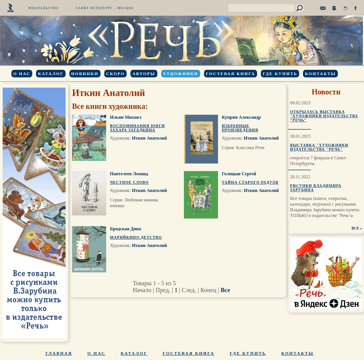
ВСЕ (355, 228)
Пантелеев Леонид (129, 173)
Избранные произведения (240, 128)
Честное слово (129, 182)
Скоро (115, 73)
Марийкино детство (136, 237)
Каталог (50, 73)
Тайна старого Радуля (250, 182)
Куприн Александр (241, 117)
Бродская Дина (125, 228)
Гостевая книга (230, 73)
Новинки (85, 73)
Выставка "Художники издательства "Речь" (319, 147)
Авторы (143, 73)
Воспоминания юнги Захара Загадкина (137, 128)
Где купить (280, 73)
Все (225, 290)
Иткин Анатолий (149, 138)
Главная (59, 353)
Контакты (320, 73)
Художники (180, 73)
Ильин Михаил (125, 117)
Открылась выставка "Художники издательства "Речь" (324, 116)
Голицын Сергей (239, 173)
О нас (21, 73)
